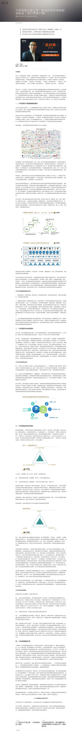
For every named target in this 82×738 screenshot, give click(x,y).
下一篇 (43, 720)
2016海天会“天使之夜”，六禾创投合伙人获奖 (28, 723)
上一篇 (17, 720)
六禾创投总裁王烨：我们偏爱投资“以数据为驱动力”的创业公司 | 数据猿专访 (54, 724)
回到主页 (5, 2)
